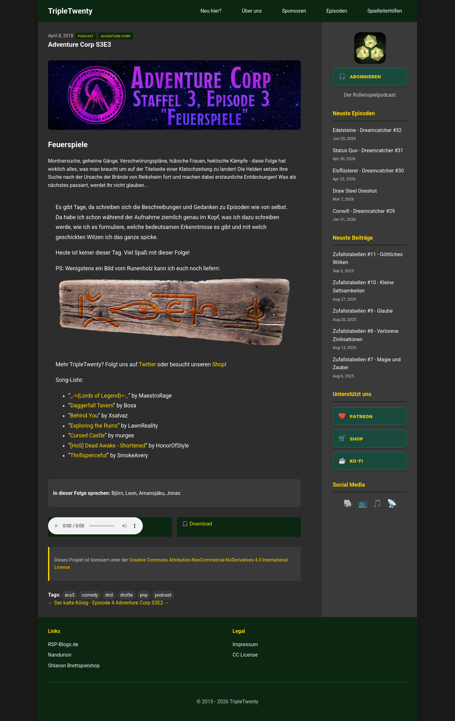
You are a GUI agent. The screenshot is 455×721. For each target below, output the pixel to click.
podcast (86, 35)
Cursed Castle (87, 435)
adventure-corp (115, 35)
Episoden (336, 11)
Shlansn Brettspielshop (74, 666)
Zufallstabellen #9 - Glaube (363, 311)
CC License (245, 655)
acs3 (70, 595)
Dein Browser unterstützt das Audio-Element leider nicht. (95, 525)
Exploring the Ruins (94, 426)
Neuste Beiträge (353, 238)
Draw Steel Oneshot (355, 191)
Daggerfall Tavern (91, 405)
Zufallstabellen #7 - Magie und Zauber (367, 364)
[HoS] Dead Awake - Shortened (107, 445)
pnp (144, 595)
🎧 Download (197, 524)
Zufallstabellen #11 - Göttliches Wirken (368, 258)
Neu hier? (210, 11)
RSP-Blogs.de (63, 644)
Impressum (245, 644)
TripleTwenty (70, 11)
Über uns (252, 11)
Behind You (84, 415)
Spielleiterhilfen (384, 11)
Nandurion (59, 655)
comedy (90, 595)
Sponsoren (294, 11)
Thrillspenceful (88, 455)
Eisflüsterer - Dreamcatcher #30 (368, 171)
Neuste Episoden (354, 113)
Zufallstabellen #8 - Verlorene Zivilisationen (365, 335)
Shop (218, 364)
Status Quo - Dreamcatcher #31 (368, 150)
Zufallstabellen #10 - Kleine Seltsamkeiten (363, 286)
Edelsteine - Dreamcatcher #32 (367, 130)
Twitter (147, 364)
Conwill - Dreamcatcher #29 (364, 211)
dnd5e (126, 595)
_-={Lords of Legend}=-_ (99, 396)
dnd (109, 595)
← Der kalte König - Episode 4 (81, 603)
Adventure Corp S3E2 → (143, 603)
